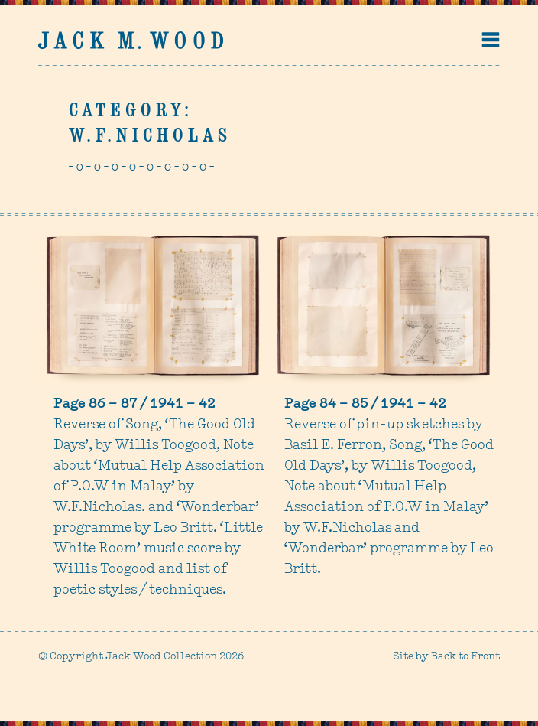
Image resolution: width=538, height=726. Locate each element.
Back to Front (465, 657)
